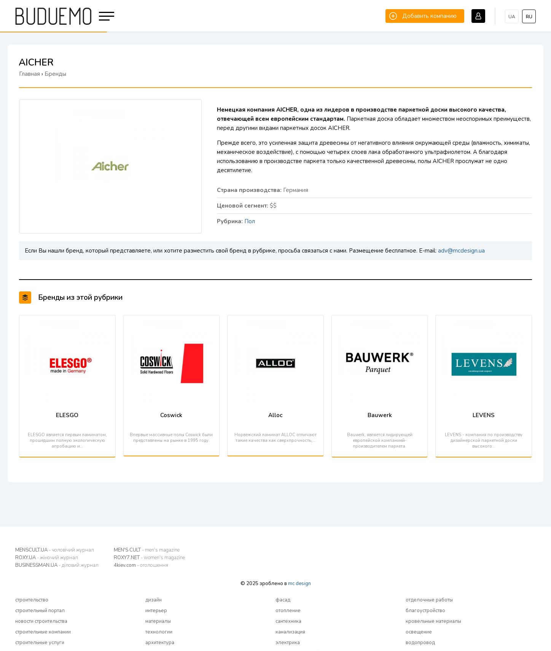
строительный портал (40, 610)
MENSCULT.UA (54, 550)
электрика (288, 642)
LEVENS (484, 415)
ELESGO (67, 415)
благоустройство (425, 610)
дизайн (153, 600)
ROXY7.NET (149, 557)
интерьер (156, 610)
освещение (419, 632)
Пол (249, 221)
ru (529, 17)
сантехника (288, 621)
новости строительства (41, 621)
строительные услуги (39, 642)
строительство (31, 600)
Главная (29, 74)
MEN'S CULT (147, 550)
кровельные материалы (433, 621)
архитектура (159, 642)
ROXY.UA (46, 557)
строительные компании (43, 632)
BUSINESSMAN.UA (57, 565)
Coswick (171, 415)
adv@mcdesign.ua (461, 250)
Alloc (275, 415)
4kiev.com (141, 565)
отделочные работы (429, 600)
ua (511, 17)
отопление (288, 610)
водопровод (420, 642)
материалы (158, 621)
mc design (299, 583)
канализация (290, 632)
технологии (158, 632)
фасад (283, 600)
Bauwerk (380, 415)
